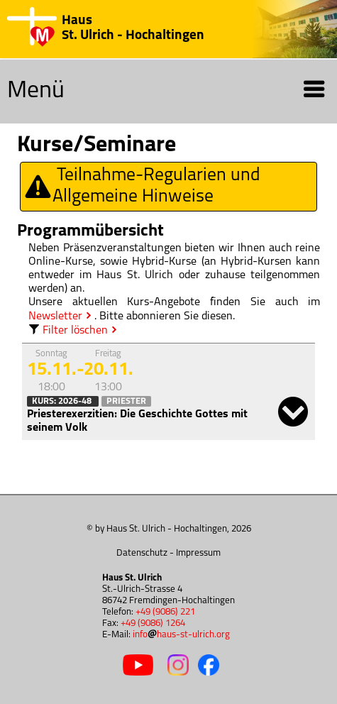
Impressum (198, 553)
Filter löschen (68, 330)
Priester (126, 401)
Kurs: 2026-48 (63, 401)
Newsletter (55, 316)
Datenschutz (141, 553)
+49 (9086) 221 (165, 612)
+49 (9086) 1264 (153, 623)
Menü (166, 91)
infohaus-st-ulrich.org (181, 634)
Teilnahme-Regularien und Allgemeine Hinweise (141, 186)
